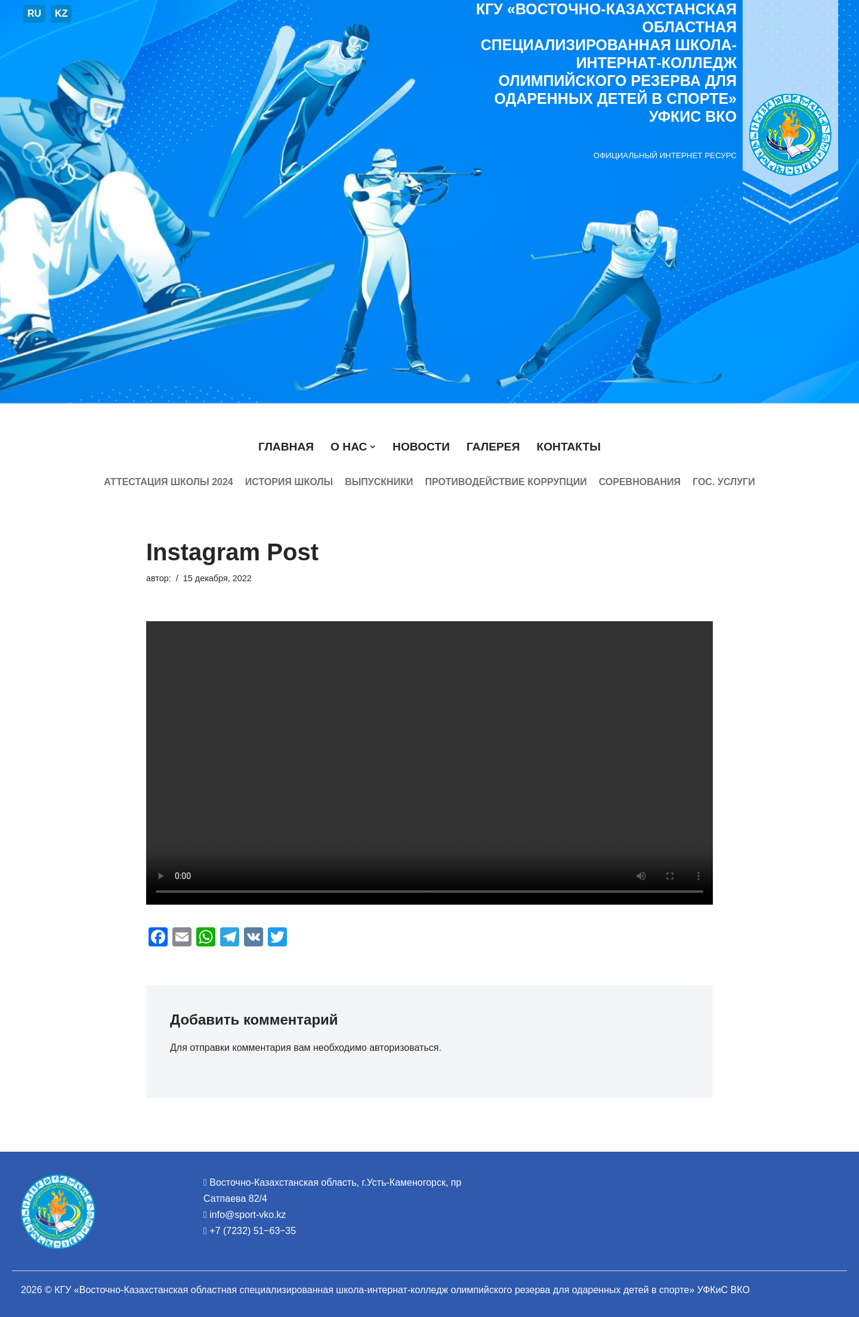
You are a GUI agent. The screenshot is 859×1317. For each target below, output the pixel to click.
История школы (289, 482)
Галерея (493, 446)
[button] (373, 447)
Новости (421, 446)
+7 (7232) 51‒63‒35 (252, 1231)
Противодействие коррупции (505, 482)
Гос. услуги (724, 482)
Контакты (568, 446)
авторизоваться (403, 1048)
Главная (286, 446)
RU (34, 13)
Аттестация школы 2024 (168, 482)
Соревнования (640, 482)
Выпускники (379, 482)
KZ (61, 13)
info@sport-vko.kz (247, 1215)
